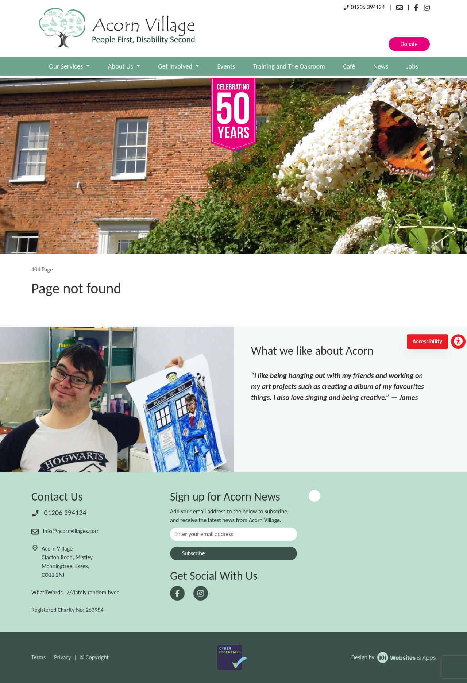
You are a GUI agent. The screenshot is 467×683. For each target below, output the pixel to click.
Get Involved (176, 66)
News (380, 66)
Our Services (66, 66)
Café (349, 66)
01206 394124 (364, 7)
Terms (38, 657)
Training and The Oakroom (289, 66)
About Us (121, 66)
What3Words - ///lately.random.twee (75, 592)
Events (226, 66)
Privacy (62, 657)
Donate (409, 43)
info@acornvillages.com (65, 531)
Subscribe (193, 553)
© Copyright (94, 657)
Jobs (412, 66)
